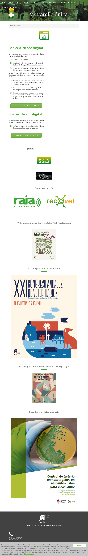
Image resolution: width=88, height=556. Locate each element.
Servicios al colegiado (30, 3)
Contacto (5, 7)
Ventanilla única (15, 26)
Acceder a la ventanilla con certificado (25, 115)
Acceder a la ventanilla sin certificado (62, 71)
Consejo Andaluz (14, 3)
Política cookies (28, 554)
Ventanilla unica (14, 539)
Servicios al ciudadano (68, 3)
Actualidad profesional (49, 3)
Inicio (4, 3)
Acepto (79, 546)
